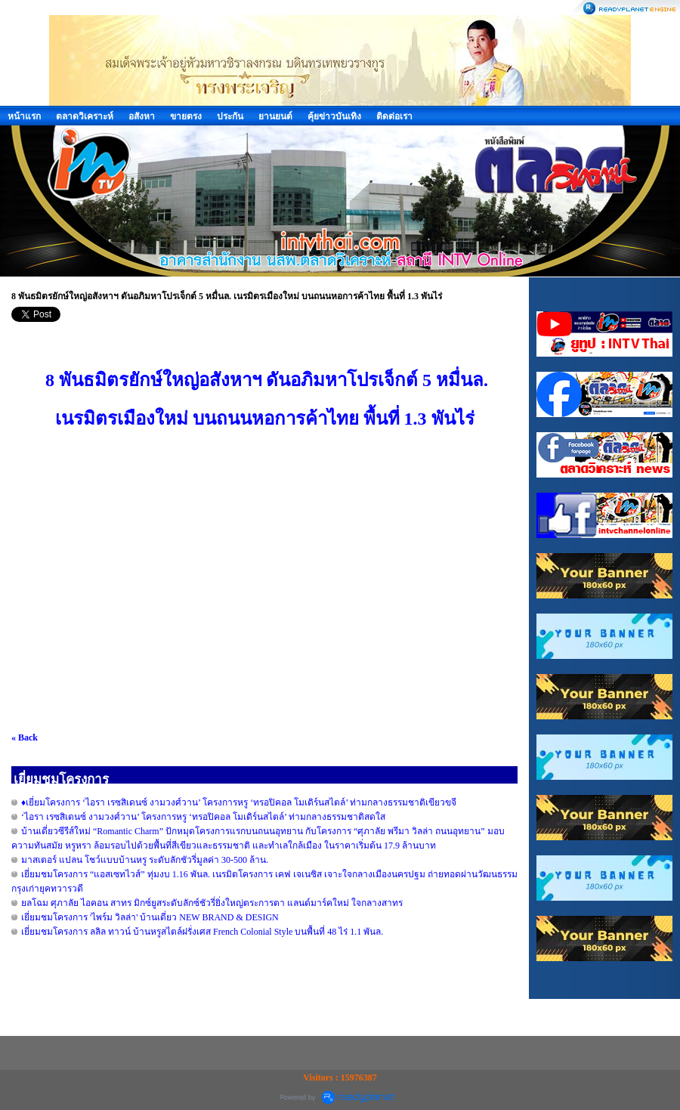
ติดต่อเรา (394, 116)
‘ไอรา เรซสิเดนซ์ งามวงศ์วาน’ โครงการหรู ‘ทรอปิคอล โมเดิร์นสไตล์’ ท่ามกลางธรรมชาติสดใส (203, 817)
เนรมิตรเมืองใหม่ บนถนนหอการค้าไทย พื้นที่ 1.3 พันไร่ (264, 418)
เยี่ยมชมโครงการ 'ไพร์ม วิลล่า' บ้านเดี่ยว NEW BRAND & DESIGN (150, 917)
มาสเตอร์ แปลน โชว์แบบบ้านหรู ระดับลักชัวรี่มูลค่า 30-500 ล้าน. (144, 860)
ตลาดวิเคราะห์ (84, 116)
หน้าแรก (24, 116)
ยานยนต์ (275, 116)
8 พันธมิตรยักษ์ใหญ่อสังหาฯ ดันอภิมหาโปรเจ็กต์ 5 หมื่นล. (264, 380)
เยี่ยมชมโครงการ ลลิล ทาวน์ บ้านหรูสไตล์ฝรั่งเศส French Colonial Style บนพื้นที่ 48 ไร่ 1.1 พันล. (202, 931)
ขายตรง (186, 116)
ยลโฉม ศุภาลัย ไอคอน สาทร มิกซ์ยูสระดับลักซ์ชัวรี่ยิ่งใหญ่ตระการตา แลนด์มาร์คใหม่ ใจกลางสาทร (212, 903)
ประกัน (230, 116)
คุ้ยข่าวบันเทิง (334, 116)
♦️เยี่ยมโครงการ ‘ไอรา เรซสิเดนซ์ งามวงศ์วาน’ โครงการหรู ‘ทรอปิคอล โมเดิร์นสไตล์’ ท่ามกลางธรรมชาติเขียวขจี (238, 802)
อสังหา (141, 116)
